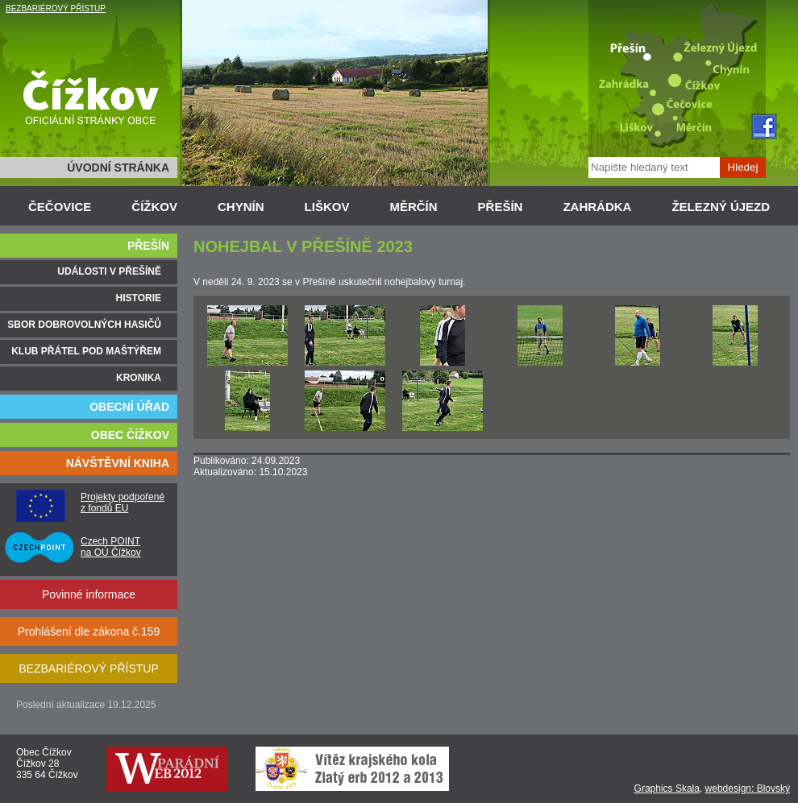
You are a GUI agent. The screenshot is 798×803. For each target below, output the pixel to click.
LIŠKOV (327, 206)
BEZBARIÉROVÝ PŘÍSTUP (56, 8)
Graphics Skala (667, 788)
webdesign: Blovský (747, 788)
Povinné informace (88, 594)
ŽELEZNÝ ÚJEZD (720, 206)
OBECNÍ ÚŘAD (129, 406)
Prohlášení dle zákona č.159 (89, 631)
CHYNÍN (241, 206)
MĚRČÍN (413, 206)
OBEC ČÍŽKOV (130, 434)
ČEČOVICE (59, 206)
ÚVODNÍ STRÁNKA (118, 167)
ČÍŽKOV (154, 206)
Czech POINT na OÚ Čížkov (111, 547)
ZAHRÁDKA (597, 206)
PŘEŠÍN (500, 206)
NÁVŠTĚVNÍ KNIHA (117, 463)
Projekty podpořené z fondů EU (122, 502)
